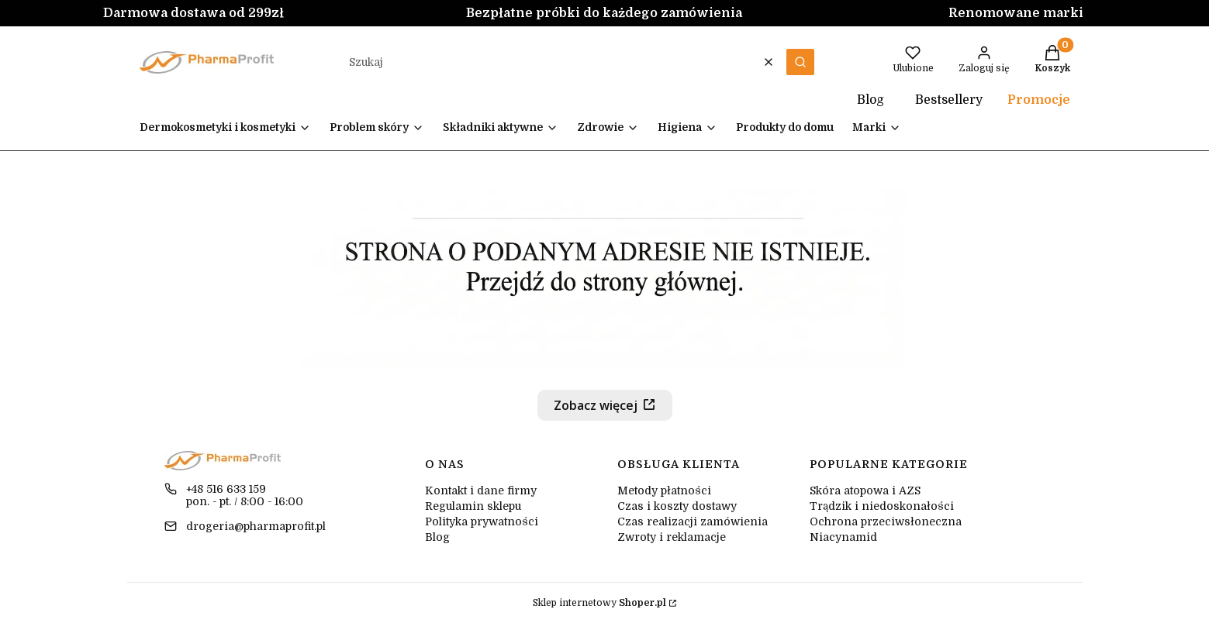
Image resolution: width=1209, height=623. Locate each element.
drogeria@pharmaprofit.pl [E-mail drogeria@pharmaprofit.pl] (256, 526)
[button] (800, 62)
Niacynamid (843, 537)
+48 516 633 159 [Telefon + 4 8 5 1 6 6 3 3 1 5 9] (226, 489)
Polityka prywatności (481, 521)
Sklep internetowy (599, 602)
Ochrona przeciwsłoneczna (886, 521)
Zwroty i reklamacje (671, 537)
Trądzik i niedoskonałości (882, 506)
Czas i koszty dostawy (677, 506)
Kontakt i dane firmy (481, 490)
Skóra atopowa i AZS (865, 490)
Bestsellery (949, 100)
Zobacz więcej (595, 405)
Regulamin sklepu (473, 506)
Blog (853, 100)
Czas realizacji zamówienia (692, 521)
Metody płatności (664, 490)
